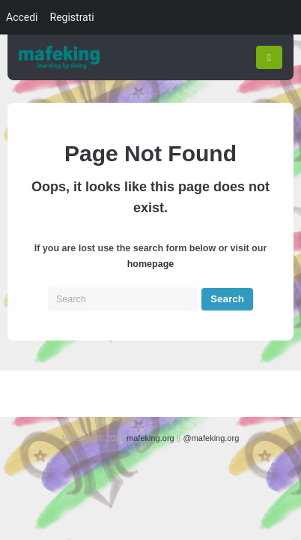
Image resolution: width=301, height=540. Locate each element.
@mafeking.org (211, 438)
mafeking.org (150, 438)
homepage (150, 264)
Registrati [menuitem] (72, 17)
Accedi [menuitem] (22, 17)
